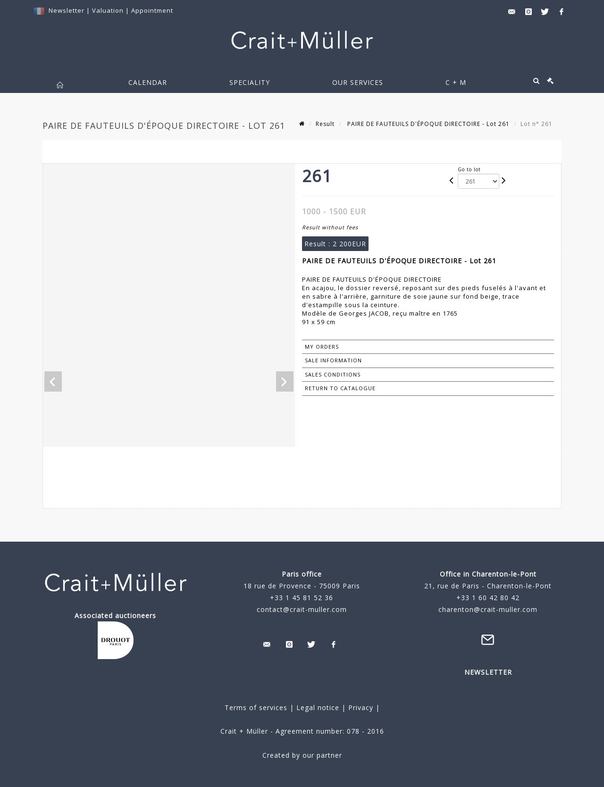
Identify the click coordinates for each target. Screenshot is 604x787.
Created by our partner (302, 755)
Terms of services (256, 707)
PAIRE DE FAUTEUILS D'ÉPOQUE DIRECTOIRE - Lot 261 (427, 124)
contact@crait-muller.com (302, 609)
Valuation (108, 10)
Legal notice (317, 707)
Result (325, 124)
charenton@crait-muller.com (487, 609)
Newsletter (66, 10)
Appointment (152, 10)
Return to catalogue (340, 388)
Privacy (359, 707)
